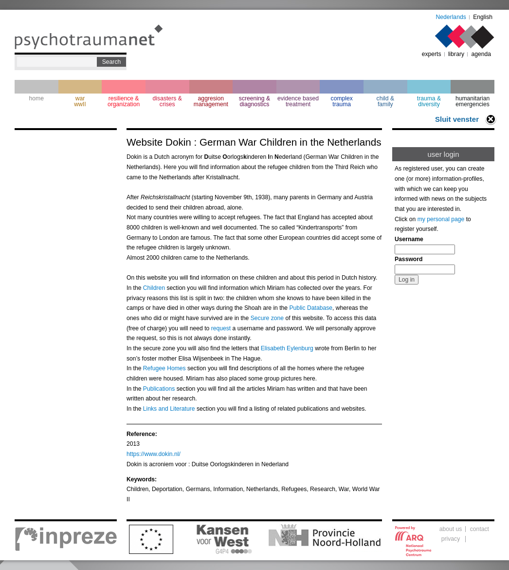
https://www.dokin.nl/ (154, 454)
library (456, 54)
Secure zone (267, 318)
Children (154, 288)
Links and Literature (169, 408)
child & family (386, 101)
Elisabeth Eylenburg (287, 348)
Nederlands (451, 17)
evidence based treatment (298, 101)
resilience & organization (124, 101)
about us (450, 529)
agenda (481, 54)
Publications (159, 388)
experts (431, 54)
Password (408, 259)
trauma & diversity (429, 101)
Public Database (311, 307)
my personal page (441, 219)
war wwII (80, 101)
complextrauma (342, 101)
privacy (450, 538)
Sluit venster (457, 119)
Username (409, 239)
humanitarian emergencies (472, 101)
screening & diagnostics (254, 101)
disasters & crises (167, 101)
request (221, 328)
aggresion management (211, 101)
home (36, 98)
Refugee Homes (164, 368)
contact (479, 529)
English (482, 17)
